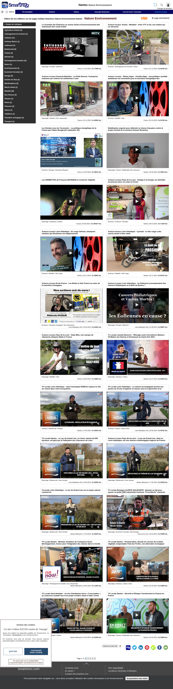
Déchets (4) (8, 57)
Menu (11, 12)
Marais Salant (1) (10, 87)
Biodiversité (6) (10, 49)
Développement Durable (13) (15, 61)
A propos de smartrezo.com (76, 674)
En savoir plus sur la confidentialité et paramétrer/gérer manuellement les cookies (26, 662)
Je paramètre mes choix (137, 678)
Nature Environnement (99, 18)
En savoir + (70, 671)
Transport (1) (9, 121)
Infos (115, 668)
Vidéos (76, 12)
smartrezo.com (29, 669)
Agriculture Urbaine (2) (13, 30)
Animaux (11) (9, 38)
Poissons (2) (9, 106)
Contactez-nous (71, 668)
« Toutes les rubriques (13, 24)
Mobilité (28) (9, 91)
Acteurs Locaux (161, 12)
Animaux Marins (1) (12, 42)
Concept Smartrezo (101, 12)
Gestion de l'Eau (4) (12, 80)
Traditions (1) (9, 114)
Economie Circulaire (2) (13, 72)
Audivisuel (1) (9, 45)
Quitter (13, 651)
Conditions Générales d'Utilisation (122, 671)
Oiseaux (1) (8, 99)
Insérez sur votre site (110, 646)
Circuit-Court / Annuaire (132, 12)
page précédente (160, 18)
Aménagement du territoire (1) (16, 34)
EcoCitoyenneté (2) (11, 68)
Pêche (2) (8, 102)
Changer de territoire (164, 9)
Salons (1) (8, 110)
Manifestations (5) (11, 83)
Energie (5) (8, 76)
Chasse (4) (8, 53)
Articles (52, 12)
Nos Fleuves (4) (10, 95)
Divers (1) (8, 64)
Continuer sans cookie (36, 651)
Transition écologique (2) (14, 118)
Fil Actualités (27, 12)
